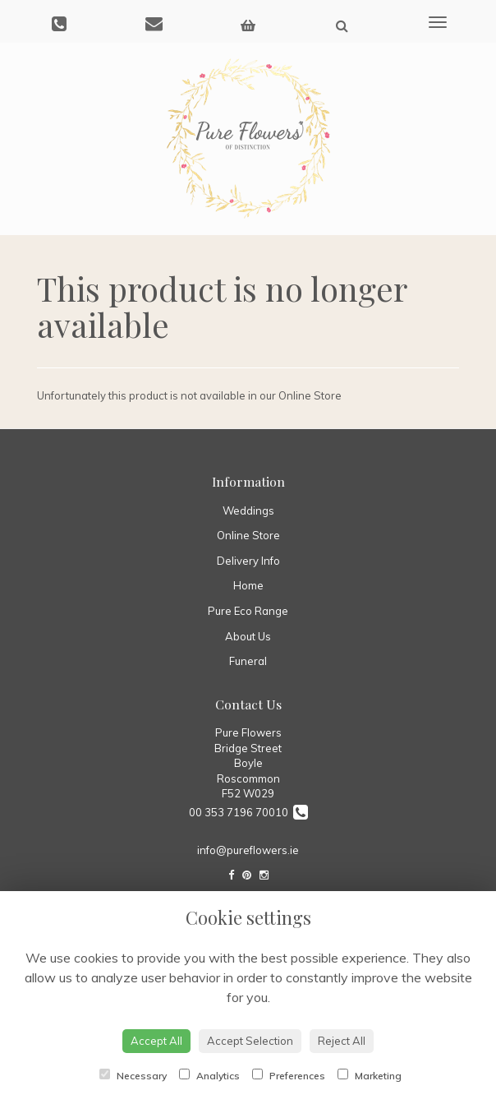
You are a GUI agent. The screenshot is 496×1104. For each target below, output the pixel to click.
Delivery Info (248, 560)
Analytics (209, 1075)
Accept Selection (250, 1040)
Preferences (288, 1075)
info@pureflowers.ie (248, 850)
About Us (248, 636)
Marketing (370, 1075)
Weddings (248, 510)
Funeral (248, 660)
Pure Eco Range (248, 610)
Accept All (156, 1040)
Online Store (248, 535)
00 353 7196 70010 (248, 812)
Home (248, 585)
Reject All (341, 1040)
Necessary (133, 1075)
